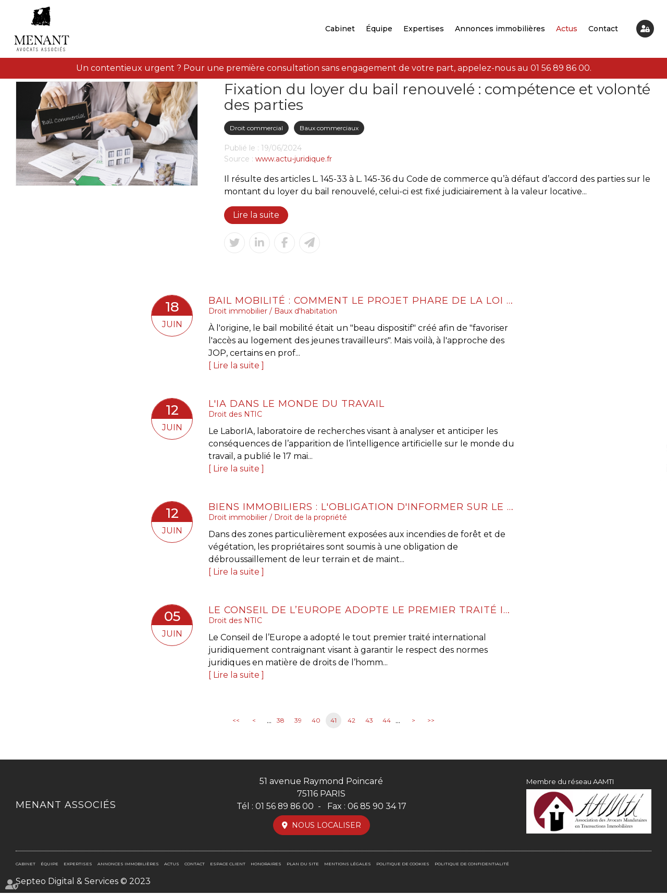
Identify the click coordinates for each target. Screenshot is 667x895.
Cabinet (340, 28)
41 (333, 723)
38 (281, 723)
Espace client (645, 29)
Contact (603, 28)
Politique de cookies (402, 865)
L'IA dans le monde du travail (297, 404)
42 (351, 723)
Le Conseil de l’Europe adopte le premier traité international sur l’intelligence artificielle (362, 611)
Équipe (379, 28)
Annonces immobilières (500, 28)
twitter (646, 447)
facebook (646, 426)
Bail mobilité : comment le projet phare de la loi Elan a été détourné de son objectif (362, 300)
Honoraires (266, 865)
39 (298, 723)
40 (316, 723)
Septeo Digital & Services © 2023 (83, 883)
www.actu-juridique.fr (293, 159)
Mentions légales (347, 865)
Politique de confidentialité (472, 865)
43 (369, 723)
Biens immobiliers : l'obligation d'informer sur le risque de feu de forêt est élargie (362, 508)
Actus (566, 28)
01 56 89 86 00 (560, 68)
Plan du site (303, 865)
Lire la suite (256, 215)
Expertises (423, 28)
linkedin (646, 468)
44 (386, 723)
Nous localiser (326, 827)
